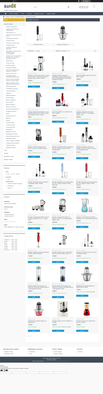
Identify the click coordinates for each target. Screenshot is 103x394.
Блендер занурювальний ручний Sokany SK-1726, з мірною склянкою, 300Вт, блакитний (62, 183)
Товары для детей (10, 145)
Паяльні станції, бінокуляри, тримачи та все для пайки (13, 80)
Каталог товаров (13, 13)
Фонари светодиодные (11, 26)
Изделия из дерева (10, 95)
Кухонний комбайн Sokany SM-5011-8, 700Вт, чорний (86, 76)
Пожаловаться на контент (50, 361)
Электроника (9, 129)
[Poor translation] (5, 370)
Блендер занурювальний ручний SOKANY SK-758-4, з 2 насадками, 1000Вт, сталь (85, 113)
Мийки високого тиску (11, 73)
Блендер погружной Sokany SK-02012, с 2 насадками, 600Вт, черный (38, 182)
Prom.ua (58, 358)
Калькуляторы (9, 60)
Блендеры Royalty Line (62, 43)
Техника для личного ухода (12, 43)
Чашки (7, 113)
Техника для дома (10, 125)
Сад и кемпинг (9, 102)
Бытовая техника (19, 16)
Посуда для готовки (11, 115)
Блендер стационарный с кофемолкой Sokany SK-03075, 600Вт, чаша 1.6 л (62, 253)
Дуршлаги (8, 118)
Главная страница (58, 353)
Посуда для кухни (10, 45)
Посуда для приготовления (12, 143)
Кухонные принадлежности (12, 109)
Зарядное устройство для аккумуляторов (12, 29)
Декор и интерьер (10, 104)
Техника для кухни (10, 127)
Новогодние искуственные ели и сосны (14, 35)
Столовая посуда (10, 122)
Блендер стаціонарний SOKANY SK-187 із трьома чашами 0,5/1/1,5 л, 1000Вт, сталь (38, 218)
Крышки (8, 120)
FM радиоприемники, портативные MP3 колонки (12, 76)
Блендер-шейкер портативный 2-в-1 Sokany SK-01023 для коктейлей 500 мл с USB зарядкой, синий (62, 287)
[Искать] (68, 7)
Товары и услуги (9, 16)
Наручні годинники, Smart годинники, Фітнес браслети (12, 83)
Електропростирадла (11, 67)
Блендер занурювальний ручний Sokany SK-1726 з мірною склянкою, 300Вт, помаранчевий (62, 148)
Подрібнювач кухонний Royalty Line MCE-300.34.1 (37, 321)
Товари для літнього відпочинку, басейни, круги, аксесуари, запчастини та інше (13, 57)
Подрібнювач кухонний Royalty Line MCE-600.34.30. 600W (85, 286)
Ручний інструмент (10, 65)
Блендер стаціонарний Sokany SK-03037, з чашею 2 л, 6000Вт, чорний (37, 147)
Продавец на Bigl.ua (51, 359)
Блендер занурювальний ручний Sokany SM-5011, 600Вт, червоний (38, 253)
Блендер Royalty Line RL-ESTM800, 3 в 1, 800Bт (62, 321)
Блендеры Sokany (38, 43)
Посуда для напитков (11, 111)
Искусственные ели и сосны (13, 136)
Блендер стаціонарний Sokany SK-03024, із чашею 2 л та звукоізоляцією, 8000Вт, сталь (62, 218)
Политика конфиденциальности (64, 361)
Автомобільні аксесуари (12, 88)
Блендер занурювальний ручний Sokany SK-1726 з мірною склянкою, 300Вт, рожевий (86, 183)
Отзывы (6, 153)
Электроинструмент (11, 91)
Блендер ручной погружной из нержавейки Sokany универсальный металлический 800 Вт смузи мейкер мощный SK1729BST (61, 77)
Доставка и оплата (39, 13)
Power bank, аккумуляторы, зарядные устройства (12, 70)
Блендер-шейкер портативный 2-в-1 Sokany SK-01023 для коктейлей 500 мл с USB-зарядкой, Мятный (38, 287)
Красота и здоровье (11, 100)
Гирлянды (8, 93)
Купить (34, 86)
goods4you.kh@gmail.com (10, 221)
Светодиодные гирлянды (12, 38)
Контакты (29, 13)
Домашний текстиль (11, 131)
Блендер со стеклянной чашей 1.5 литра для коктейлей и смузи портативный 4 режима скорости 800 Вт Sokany (38, 77)
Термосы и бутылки (11, 106)
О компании (32, 351)
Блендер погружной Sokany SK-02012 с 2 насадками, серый (86, 253)
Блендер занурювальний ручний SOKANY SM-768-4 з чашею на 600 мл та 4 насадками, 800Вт (86, 148)
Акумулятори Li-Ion (10, 32)
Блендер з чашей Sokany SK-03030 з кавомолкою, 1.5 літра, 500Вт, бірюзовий (86, 217)
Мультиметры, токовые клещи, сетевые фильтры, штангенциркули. (13, 52)
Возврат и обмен (50, 13)
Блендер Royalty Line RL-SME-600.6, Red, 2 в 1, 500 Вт (85, 321)
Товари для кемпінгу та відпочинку (11, 48)
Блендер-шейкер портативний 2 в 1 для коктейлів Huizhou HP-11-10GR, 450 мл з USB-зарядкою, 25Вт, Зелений (38, 113)
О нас (22, 13)
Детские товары (10, 97)
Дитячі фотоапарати (11, 86)
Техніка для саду (10, 63)
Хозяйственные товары (11, 134)
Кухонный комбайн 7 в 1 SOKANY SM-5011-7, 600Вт (62, 112)
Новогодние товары (11, 138)
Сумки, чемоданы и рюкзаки (13, 140)
